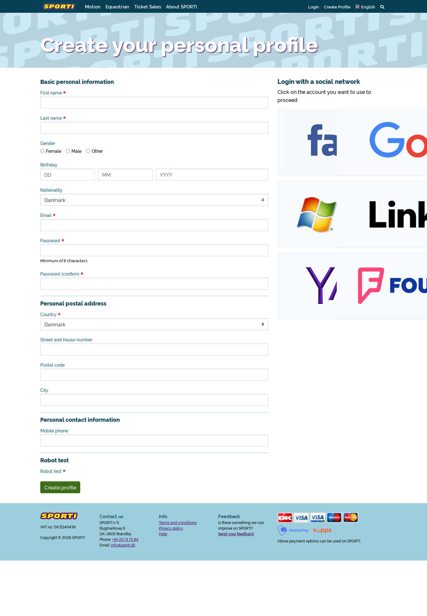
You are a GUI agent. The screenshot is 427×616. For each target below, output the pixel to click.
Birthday (48, 164)
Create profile (60, 487)
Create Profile (337, 6)
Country (50, 314)
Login (313, 6)
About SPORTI (181, 6)
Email (48, 215)
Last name (53, 118)
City (44, 390)
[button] (365, 6)
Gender (47, 143)
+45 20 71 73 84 (125, 539)
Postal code (52, 365)
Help (163, 533)
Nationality (51, 190)
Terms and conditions (178, 522)
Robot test (53, 471)
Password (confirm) (61, 274)
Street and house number (66, 339)
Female (53, 151)
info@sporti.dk (123, 544)
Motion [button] (93, 6)
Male (76, 151)
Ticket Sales (147, 6)
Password (52, 240)
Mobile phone (54, 430)
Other (97, 151)
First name (53, 92)
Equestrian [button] (117, 6)
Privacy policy (171, 528)
